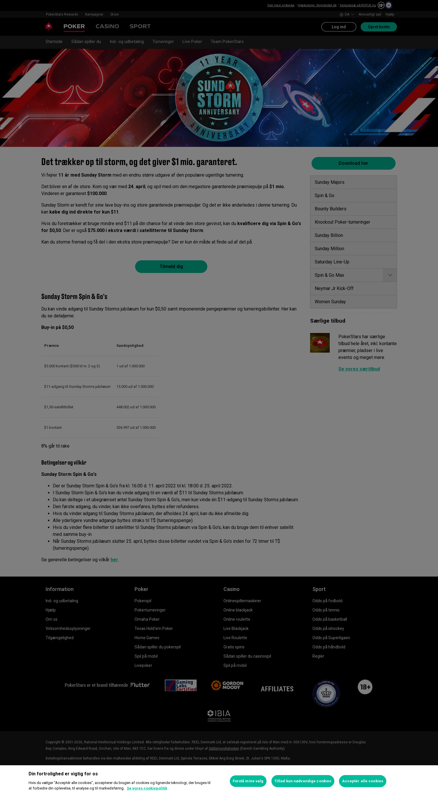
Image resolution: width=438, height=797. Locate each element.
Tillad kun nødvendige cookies (303, 781)
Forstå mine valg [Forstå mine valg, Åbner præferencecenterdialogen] (248, 781)
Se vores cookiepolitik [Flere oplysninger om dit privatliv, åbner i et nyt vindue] (147, 788)
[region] (219, 781)
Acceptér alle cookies (362, 781)
